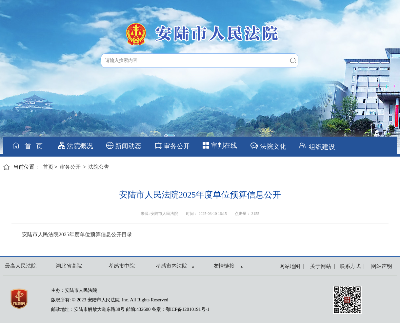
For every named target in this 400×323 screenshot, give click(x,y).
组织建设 (316, 145)
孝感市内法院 (175, 266)
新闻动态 (123, 145)
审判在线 (220, 145)
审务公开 (172, 146)
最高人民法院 (20, 266)
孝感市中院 (122, 266)
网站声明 (380, 266)
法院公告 (98, 167)
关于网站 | (321, 266)
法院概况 (75, 145)
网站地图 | (291, 266)
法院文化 (268, 145)
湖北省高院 (69, 266)
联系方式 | (350, 266)
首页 (48, 167)
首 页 (27, 146)
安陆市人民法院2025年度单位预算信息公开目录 (77, 234)
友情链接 (228, 266)
